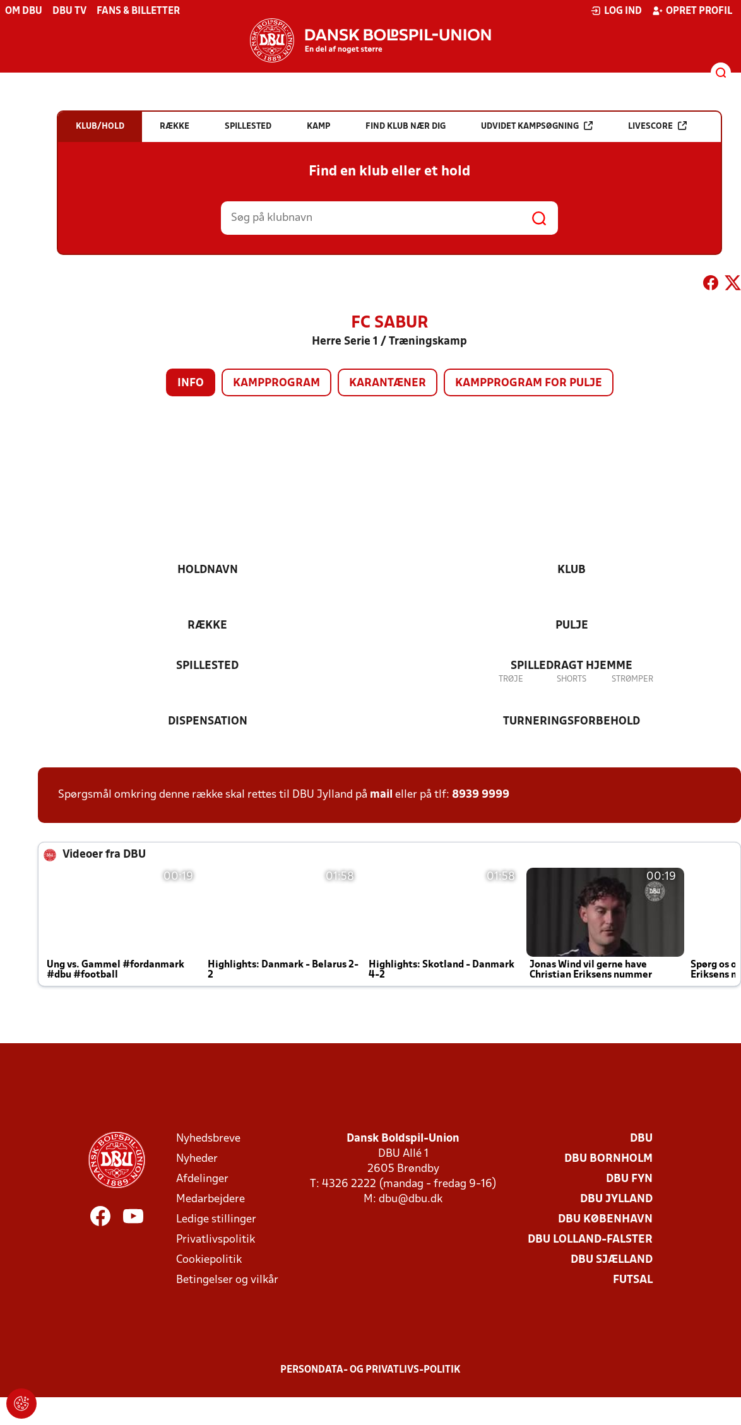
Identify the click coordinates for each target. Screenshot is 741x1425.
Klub (571, 570)
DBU (641, 1138)
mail (381, 794)
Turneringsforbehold (571, 721)
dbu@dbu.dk (410, 1199)
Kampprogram (276, 383)
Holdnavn (207, 570)
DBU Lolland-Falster (590, 1239)
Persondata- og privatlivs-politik (370, 1370)
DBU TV (69, 11)
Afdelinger (202, 1179)
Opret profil (692, 10)
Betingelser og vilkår (227, 1280)
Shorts (571, 679)
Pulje (571, 625)
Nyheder (197, 1159)
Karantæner (387, 383)
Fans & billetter (138, 11)
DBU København (605, 1219)
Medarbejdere (210, 1199)
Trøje (511, 679)
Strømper (632, 679)
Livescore (657, 126)
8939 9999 (480, 794)
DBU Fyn (629, 1179)
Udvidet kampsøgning (537, 126)
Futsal (633, 1280)
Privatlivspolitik (215, 1239)
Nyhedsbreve (208, 1138)
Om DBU (23, 11)
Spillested (207, 666)
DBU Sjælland (612, 1260)
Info (190, 383)
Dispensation (207, 721)
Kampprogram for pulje (528, 383)
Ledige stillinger (216, 1219)
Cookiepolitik (209, 1260)
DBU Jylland (616, 1199)
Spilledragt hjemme (571, 666)
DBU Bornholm (608, 1159)
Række (207, 625)
